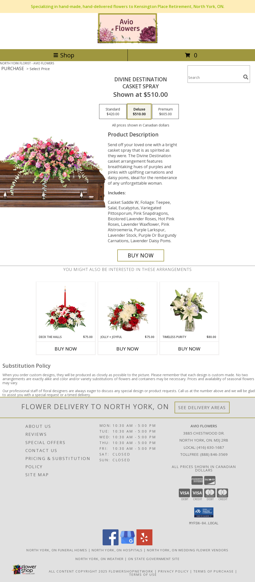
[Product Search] (214, 77)
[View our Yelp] (144, 543)
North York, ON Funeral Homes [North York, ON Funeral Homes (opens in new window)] (56, 550)
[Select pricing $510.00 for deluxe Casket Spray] (139, 111)
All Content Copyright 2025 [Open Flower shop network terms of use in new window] (78, 571)
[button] (203, 512)
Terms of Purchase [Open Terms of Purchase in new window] (213, 571)
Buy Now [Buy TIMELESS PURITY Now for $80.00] (189, 349)
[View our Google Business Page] (127, 543)
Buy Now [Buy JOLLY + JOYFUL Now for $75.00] (127, 349)
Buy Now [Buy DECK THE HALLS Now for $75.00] (66, 349)
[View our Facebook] (111, 543)
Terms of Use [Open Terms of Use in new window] (143, 574)
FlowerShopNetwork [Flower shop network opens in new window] (131, 571)
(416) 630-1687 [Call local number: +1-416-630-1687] (210, 447)
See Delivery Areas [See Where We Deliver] (202, 407)
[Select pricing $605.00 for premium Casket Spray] (165, 111)
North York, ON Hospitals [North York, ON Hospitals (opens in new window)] (117, 550)
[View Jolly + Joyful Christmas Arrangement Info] (127, 308)
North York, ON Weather (99, 558)
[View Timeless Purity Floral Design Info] (189, 308)
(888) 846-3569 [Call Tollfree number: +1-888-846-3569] (214, 454)
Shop (63, 55)
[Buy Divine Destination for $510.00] (140, 255)
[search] (246, 77)
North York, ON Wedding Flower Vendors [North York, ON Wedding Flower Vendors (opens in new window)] (188, 550)
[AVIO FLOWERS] (127, 41)
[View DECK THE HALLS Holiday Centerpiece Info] (66, 308)
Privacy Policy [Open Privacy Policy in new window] (173, 571)
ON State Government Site (154, 558)
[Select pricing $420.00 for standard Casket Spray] (112, 111)
